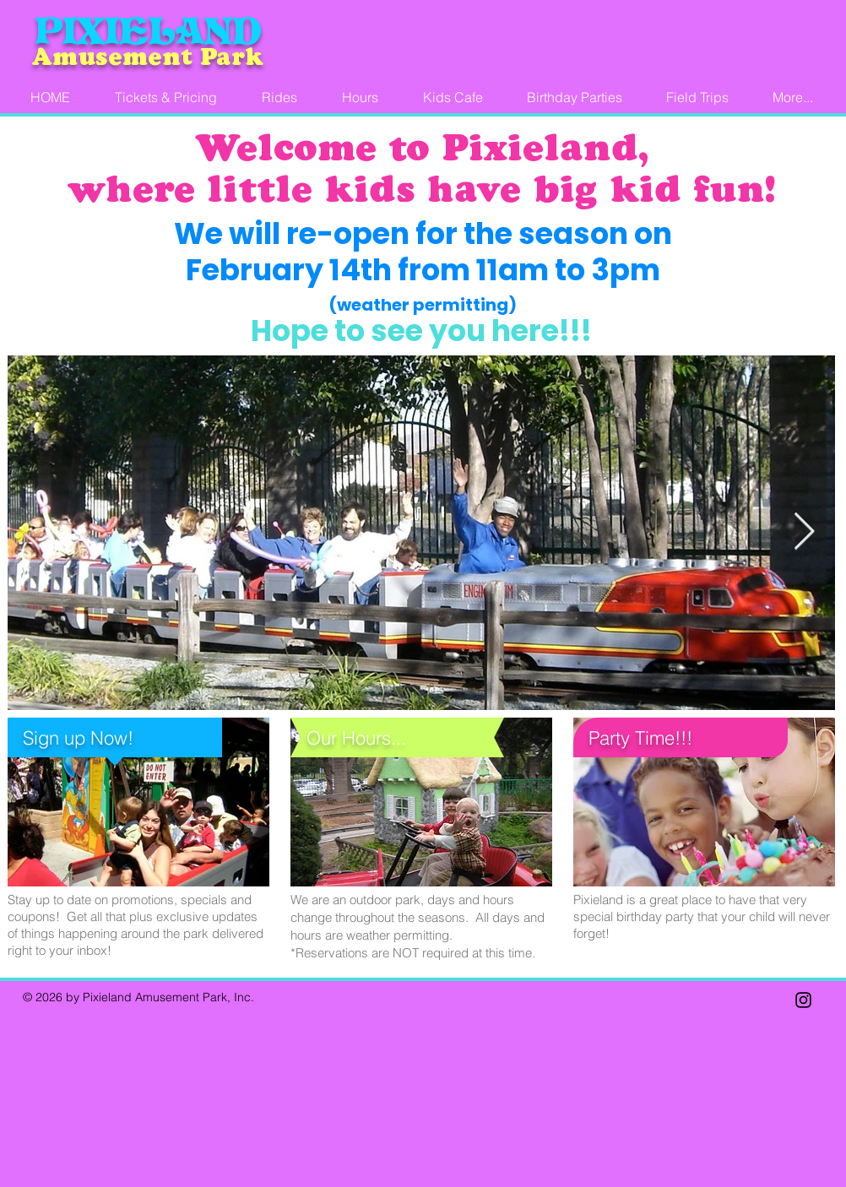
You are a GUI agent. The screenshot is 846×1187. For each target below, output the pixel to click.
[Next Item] (804, 532)
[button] (793, 97)
